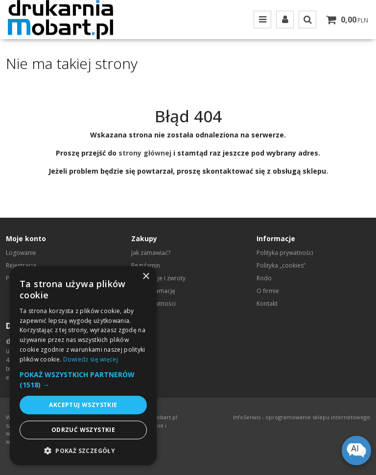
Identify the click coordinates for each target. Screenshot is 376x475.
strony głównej (144, 153)
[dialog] (83, 365)
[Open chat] (356, 450)
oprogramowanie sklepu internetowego (317, 417)
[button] (83, 379)
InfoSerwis (246, 417)
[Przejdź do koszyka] (354, 19)
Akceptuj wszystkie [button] (83, 405)
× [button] (145, 276)
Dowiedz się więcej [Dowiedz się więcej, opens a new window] (90, 359)
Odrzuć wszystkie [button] (83, 430)
